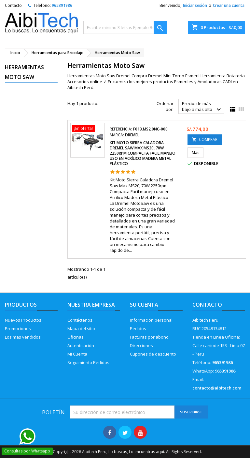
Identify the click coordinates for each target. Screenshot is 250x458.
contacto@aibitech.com (216, 388)
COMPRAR (204, 139)
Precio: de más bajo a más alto (202, 107)
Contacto (13, 5)
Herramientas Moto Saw (24, 72)
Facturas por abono (149, 337)
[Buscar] (125, 27)
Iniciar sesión (195, 5)
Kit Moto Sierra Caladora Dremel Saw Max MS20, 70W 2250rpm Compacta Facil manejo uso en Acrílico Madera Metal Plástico (142, 153)
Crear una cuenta (228, 5)
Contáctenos (79, 320)
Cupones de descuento (153, 354)
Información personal (151, 320)
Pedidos (138, 328)
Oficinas (75, 337)
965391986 (62, 5)
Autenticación (80, 345)
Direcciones (141, 345)
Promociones (18, 328)
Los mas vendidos (23, 337)
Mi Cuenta (77, 354)
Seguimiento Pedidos (88, 362)
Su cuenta (144, 304)
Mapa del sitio (81, 328)
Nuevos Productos (23, 320)
